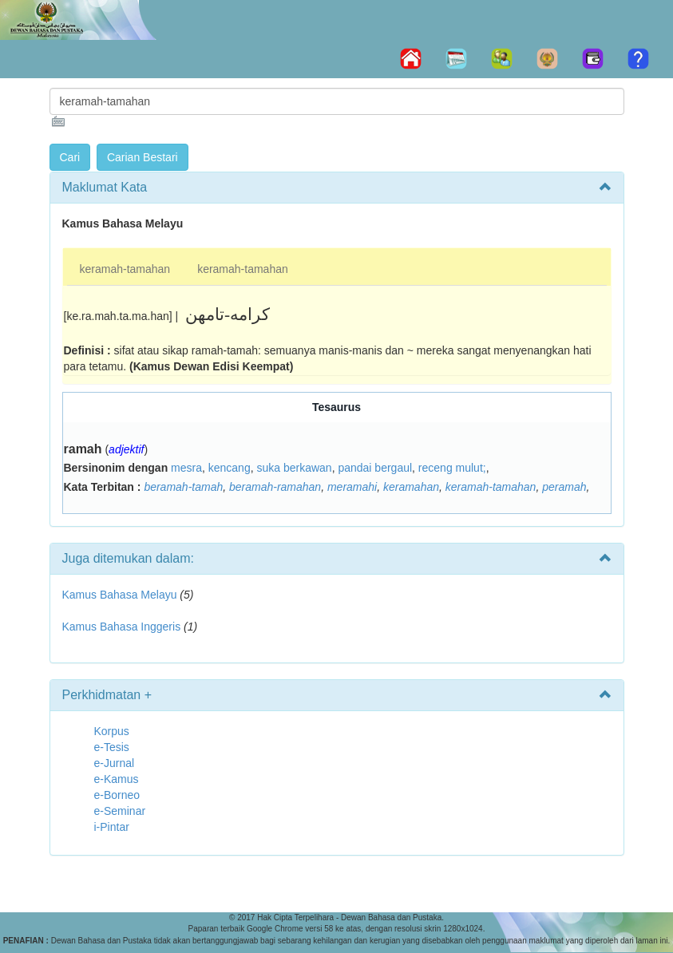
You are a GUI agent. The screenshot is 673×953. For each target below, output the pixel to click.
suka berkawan (293, 467)
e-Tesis (111, 747)
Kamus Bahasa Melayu (121, 594)
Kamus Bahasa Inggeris (121, 626)
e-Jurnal (114, 763)
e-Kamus (116, 779)
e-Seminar (120, 811)
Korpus (111, 731)
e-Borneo (117, 795)
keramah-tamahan (125, 269)
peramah (564, 486)
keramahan (411, 486)
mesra (186, 467)
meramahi (352, 486)
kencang (229, 467)
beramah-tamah (183, 486)
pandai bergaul (375, 467)
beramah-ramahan (275, 486)
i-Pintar (111, 827)
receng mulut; (452, 467)
